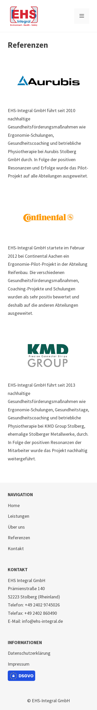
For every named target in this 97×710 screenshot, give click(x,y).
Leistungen (18, 516)
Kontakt (16, 548)
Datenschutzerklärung (29, 653)
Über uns (16, 527)
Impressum (18, 664)
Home (14, 505)
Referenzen (19, 538)
